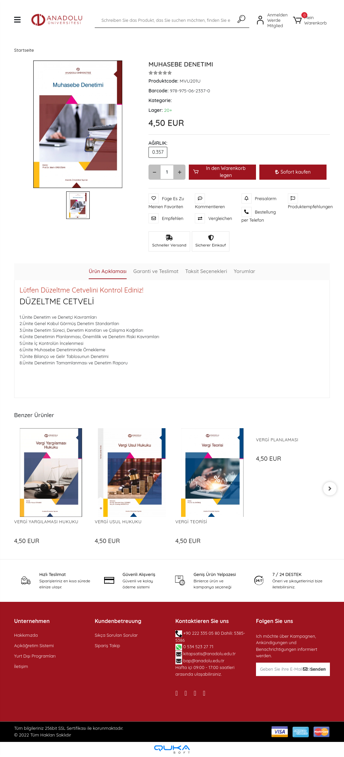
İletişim (21, 666)
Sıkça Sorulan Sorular (116, 635)
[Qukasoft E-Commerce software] (172, 749)
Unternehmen (32, 621)
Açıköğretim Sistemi (34, 645)
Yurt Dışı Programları (35, 656)
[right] (330, 488)
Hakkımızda (26, 635)
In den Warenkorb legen (219, 171)
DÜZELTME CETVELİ (56, 301)
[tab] (107, 271)
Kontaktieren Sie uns (202, 621)
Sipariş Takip (107, 645)
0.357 (158, 152)
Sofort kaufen (293, 172)
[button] (311, 20)
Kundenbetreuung (118, 621)
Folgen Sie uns (274, 621)
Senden (314, 669)
